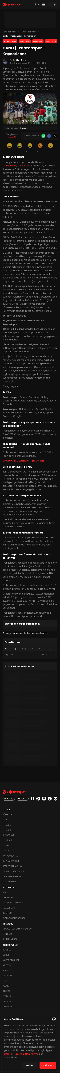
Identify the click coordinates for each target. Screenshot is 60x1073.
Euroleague (8, 897)
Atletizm (7, 965)
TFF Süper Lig (51, 41)
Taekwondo (8, 1006)
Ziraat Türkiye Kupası (13, 871)
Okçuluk (7, 1001)
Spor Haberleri (9, 31)
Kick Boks (7, 975)
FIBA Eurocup (9, 907)
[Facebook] (49, 136)
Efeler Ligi (7, 934)
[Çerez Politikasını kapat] (54, 1019)
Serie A (6, 850)
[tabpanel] (30, 655)
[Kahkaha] (20, 147)
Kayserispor (37, 41)
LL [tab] (39, 648)
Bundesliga (8, 835)
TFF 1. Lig (7, 819)
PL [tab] (32, 648)
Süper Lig (7, 814)
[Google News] (12, 136)
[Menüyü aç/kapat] (43, 4)
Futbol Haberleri (28, 31)
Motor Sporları (11, 960)
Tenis (5, 980)
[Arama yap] (37, 4)
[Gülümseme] (9, 147)
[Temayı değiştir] (52, 4)
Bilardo (6, 991)
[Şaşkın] (50, 147)
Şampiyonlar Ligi (11, 855)
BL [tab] (54, 648)
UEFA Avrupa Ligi (11, 861)
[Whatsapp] (43, 136)
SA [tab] (46, 648)
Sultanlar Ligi (10, 939)
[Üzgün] (30, 147)
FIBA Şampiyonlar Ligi (13, 902)
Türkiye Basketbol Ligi (14, 918)
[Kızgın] (40, 147)
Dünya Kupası (9, 881)
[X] (55, 136)
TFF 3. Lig (7, 830)
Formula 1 (7, 996)
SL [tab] (6, 648)
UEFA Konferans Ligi (12, 866)
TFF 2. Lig (7, 824)
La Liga (6, 845)
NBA (4, 892)
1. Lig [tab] (14, 648)
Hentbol (7, 949)
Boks (5, 970)
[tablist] (30, 649)
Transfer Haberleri (12, 876)
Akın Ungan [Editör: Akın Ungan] (21, 60)
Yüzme (6, 986)
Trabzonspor (25, 41)
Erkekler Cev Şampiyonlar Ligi (17, 928)
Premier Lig (8, 840)
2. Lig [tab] (24, 648)
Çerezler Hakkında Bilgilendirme (21, 1054)
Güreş (6, 955)
